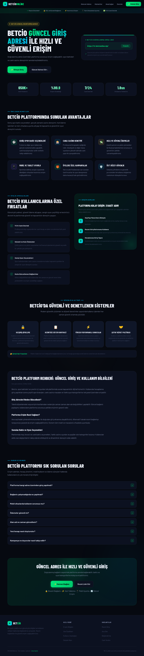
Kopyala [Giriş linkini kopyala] (126, 46)
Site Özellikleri (68, 631)
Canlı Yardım (106, 640)
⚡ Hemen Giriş (133, 4)
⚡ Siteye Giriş (17, 70)
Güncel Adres (86, 4)
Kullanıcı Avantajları (70, 636)
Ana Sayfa (35, 651)
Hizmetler (98, 4)
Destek (119, 4)
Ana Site (105, 631)
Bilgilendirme (106, 636)
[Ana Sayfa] (34, 623)
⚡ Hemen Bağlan (61, 584)
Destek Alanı (67, 640)
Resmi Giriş (106, 627)
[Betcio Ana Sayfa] (13, 4)
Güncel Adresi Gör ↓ (40, 70)
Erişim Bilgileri (68, 627)
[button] (72, 485)
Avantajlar (110, 4)
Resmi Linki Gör (84, 584)
